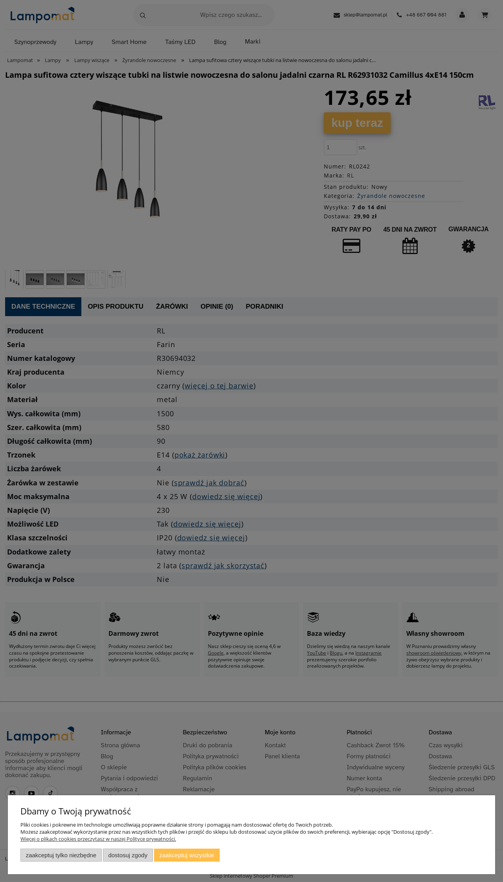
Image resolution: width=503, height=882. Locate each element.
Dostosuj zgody (127, 855)
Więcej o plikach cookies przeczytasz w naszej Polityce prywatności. (98, 838)
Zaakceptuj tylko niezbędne (61, 855)
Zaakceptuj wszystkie (187, 855)
